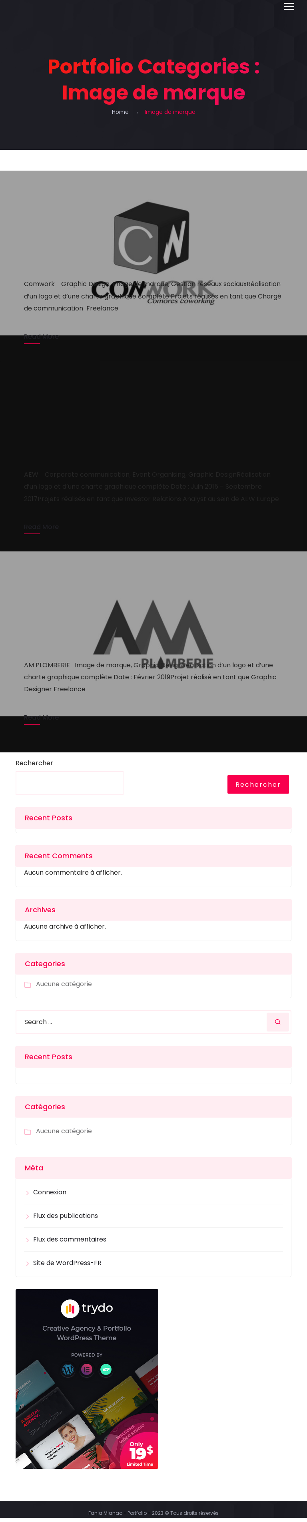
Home (120, 112)
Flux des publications (65, 1219)
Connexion (49, 1196)
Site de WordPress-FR (67, 1266)
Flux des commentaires (69, 1243)
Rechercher (34, 767)
